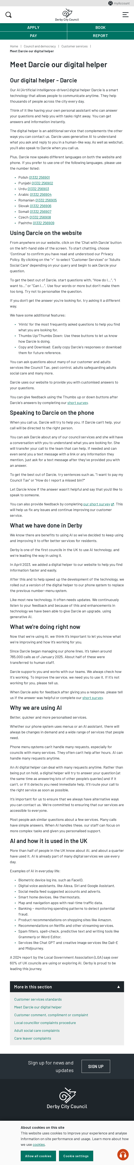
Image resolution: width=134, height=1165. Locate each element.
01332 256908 (40, 217)
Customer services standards (38, 999)
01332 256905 (46, 200)
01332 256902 (42, 183)
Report (100, 35)
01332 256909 (43, 222)
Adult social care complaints (37, 1030)
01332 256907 (40, 211)
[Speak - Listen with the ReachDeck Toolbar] (123, 1154)
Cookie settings (76, 1156)
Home (14, 46)
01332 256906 (40, 205)
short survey (77, 402)
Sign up (99, 1066)
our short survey (98, 504)
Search (8, 15)
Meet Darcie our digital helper (38, 1007)
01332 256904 (41, 194)
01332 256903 (38, 188)
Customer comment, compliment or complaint (51, 1014)
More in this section (33, 986)
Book (101, 27)
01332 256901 (39, 177)
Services (125, 15)
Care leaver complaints (32, 1038)
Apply (33, 27)
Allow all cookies (38, 1156)
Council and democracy (40, 46)
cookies (39, 1144)
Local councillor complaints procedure (45, 1022)
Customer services (75, 46)
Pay (33, 35)
